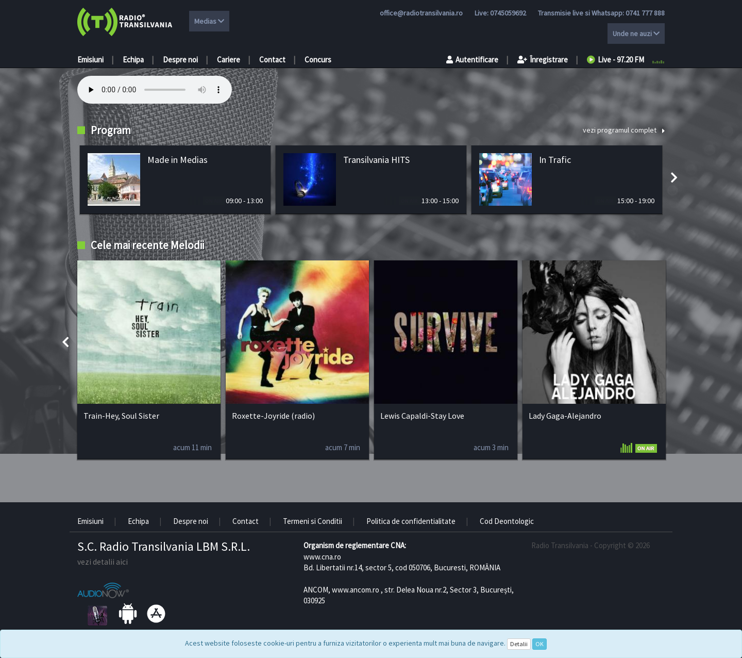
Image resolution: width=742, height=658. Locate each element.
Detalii (519, 644)
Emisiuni (90, 59)
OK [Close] (539, 644)
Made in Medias (177, 160)
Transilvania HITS (376, 160)
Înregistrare (542, 59)
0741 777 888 (645, 13)
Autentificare (472, 59)
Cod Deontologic (507, 521)
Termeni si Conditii (312, 521)
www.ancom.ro (355, 590)
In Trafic (555, 160)
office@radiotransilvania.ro (421, 13)
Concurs (318, 59)
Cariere (228, 59)
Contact (272, 59)
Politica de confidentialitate (411, 521)
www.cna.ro (322, 557)
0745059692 (508, 13)
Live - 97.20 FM (615, 59)
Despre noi (180, 59)
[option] (175, 179)
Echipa (133, 59)
